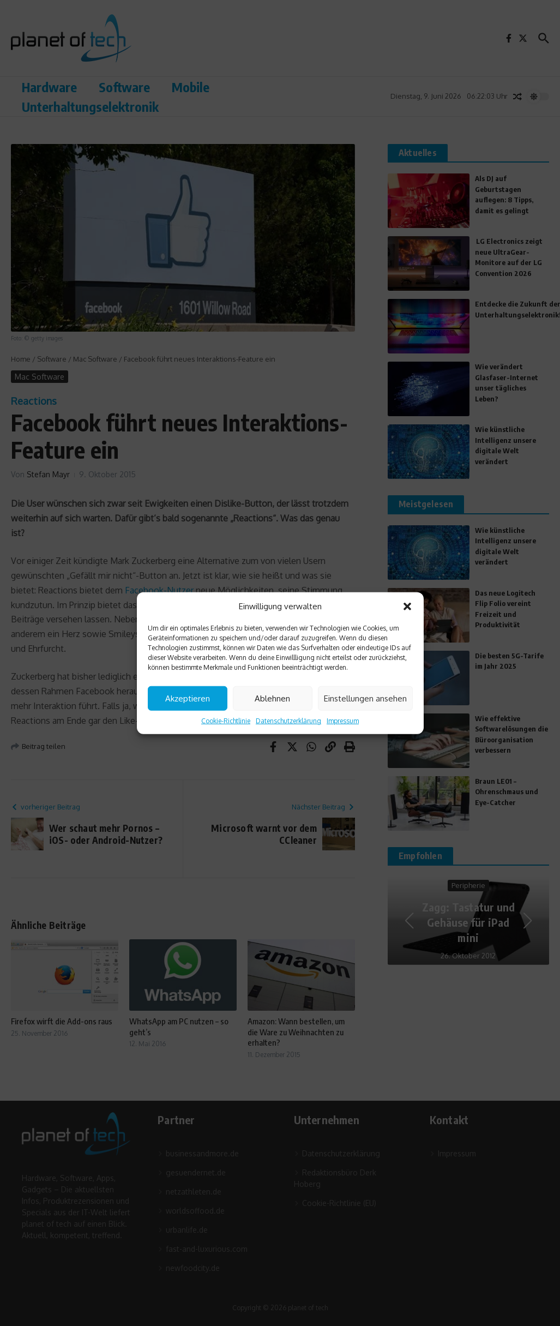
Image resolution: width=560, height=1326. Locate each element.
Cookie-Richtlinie (225, 721)
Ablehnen (272, 698)
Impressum (343, 721)
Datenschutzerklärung (288, 721)
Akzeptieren (187, 698)
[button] (407, 606)
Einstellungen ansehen (365, 698)
